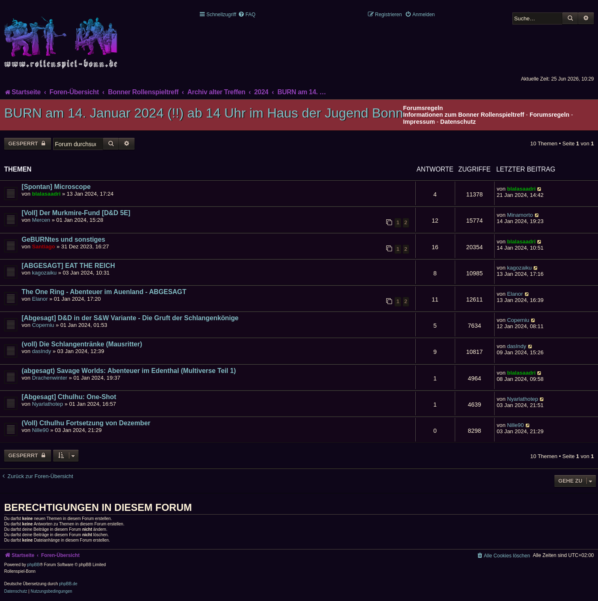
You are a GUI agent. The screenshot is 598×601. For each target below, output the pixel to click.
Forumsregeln (549, 114)
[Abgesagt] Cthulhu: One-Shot (69, 396)
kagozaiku (44, 273)
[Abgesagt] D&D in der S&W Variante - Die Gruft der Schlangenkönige (130, 317)
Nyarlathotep (47, 404)
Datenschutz (458, 121)
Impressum (419, 121)
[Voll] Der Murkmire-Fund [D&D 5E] (76, 212)
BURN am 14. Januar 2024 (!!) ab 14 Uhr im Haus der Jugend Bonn (203, 112)
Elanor (40, 299)
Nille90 (40, 430)
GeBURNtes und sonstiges (63, 239)
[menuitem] (246, 14)
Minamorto (520, 215)
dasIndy (41, 351)
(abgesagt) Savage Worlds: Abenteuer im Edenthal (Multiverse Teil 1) (129, 370)
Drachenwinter (49, 378)
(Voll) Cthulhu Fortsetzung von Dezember (86, 423)
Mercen (41, 220)
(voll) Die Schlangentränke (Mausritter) (82, 344)
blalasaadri (46, 194)
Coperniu (43, 325)
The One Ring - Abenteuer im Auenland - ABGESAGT (104, 291)
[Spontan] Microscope (56, 186)
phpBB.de (68, 583)
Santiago (43, 246)
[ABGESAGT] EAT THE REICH (68, 265)
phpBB (33, 564)
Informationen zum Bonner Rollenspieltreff (463, 114)
